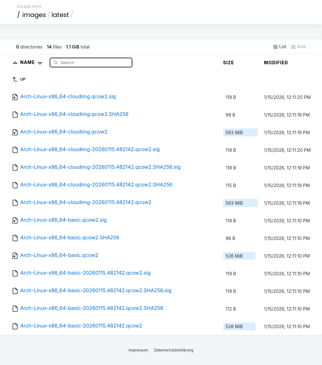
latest (60, 14)
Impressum (138, 350)
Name (32, 62)
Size (228, 62)
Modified (276, 62)
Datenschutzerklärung (173, 350)
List (279, 46)
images (34, 14)
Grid (298, 46)
